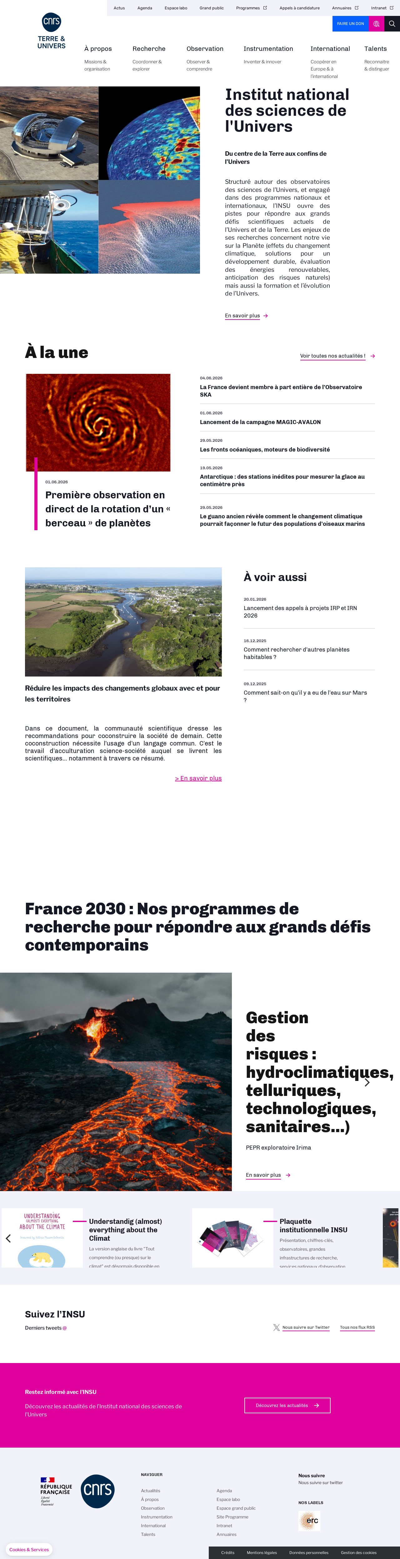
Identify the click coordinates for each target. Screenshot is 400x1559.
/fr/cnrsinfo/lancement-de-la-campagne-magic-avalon (287, 417)
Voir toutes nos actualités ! (333, 356)
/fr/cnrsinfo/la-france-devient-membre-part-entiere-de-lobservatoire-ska (287, 388)
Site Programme (232, 1516)
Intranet (379, 8)
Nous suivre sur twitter (320, 1482)
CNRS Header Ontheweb (376, 24)
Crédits (227, 1552)
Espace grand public (236, 1508)
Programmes (248, 8)
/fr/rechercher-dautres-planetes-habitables (309, 649)
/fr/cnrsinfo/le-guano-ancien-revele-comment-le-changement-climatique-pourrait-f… (287, 516)
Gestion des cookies (359, 1552)
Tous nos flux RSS (357, 1327)
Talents (376, 62)
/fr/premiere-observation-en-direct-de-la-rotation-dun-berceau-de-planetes (98, 452)
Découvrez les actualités (282, 1405)
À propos (101, 62)
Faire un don (350, 23)
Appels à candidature (300, 8)
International (330, 66)
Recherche (152, 62)
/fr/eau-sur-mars (309, 692)
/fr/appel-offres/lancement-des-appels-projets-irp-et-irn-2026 (309, 607)
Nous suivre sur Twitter (306, 1327)
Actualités (150, 1490)
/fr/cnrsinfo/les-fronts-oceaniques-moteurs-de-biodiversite (287, 445)
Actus (119, 8)
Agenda (145, 8)
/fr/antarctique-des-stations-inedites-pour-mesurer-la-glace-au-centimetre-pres (287, 476)
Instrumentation (270, 59)
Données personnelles (308, 1552)
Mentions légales (262, 1552)
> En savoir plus (198, 778)
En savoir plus (242, 315)
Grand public (212, 8)
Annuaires (342, 8)
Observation (208, 62)
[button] (29, 1549)
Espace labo (176, 8)
